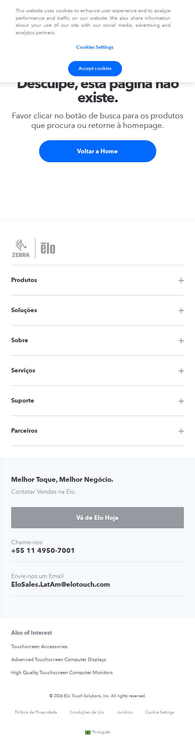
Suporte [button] (22, 400)
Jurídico (124, 713)
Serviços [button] (23, 370)
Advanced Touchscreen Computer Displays (58, 659)
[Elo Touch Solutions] (33, 249)
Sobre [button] (19, 340)
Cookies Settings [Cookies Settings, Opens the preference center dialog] (95, 47)
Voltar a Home (97, 151)
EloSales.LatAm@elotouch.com (60, 584)
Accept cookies (95, 68)
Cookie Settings (160, 713)
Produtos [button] (24, 279)
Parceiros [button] (24, 430)
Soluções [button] (24, 310)
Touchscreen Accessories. (39, 646)
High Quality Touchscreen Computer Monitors (62, 672)
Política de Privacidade (36, 713)
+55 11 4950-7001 (43, 550)
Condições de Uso (87, 713)
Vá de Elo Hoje (97, 517)
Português (98, 732)
